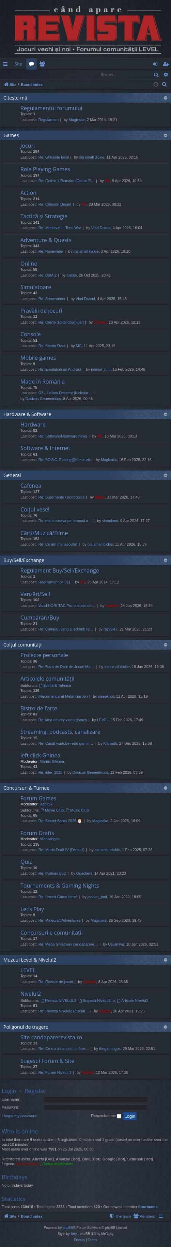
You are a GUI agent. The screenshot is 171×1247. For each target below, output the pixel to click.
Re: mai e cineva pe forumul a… (65, 521)
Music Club (77, 810)
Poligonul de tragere (25, 1027)
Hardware (33, 425)
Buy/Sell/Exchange (23, 560)
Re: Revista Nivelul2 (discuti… (63, 1011)
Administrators (28, 1164)
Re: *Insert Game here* (57, 897)
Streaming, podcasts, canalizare (60, 732)
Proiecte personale (44, 655)
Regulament (48, 120)
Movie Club (52, 810)
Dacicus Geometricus (43, 399)
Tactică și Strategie (43, 216)
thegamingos (110, 1049)
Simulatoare (35, 287)
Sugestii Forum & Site (47, 1061)
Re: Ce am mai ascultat (57, 545)
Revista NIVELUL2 (58, 1001)
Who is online (20, 1131)
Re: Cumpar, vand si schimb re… (65, 629)
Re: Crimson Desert (55, 205)
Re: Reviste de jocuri (55, 982)
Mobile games (38, 358)
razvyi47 (111, 629)
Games (11, 135)
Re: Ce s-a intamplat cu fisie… (63, 1049)
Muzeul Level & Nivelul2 (29, 960)
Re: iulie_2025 (50, 773)
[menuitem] (89, 64)
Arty (74, 1234)
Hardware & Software (27, 414)
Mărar (100, 497)
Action (28, 193)
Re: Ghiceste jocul (53, 157)
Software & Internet (45, 448)
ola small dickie (92, 157)
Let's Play (32, 909)
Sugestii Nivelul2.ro (96, 1001)
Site (18, 64)
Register (34, 74)
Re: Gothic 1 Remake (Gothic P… (66, 181)
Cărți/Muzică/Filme (44, 533)
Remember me (106, 1116)
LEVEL (103, 720)
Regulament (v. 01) (54, 582)
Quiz (26, 862)
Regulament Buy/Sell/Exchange (59, 571)
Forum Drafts (37, 833)
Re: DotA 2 (47, 275)
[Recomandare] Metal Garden (63, 697)
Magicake (77, 120)
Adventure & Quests (46, 240)
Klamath (110, 744)
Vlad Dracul (101, 228)
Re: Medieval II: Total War (59, 228)
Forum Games (38, 798)
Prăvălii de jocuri (41, 311)
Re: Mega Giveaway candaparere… (68, 944)
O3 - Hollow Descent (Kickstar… (65, 393)
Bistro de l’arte (38, 708)
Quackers (84, 874)
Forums (33, 65)
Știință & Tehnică (55, 686)
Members (43, 65)
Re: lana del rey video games (62, 720)
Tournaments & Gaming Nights (59, 886)
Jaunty (105, 1011)
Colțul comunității (23, 645)
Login (11, 74)
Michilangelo (50, 839)
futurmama (148, 1207)
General (12, 475)
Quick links (7, 65)
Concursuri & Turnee (26, 788)
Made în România (42, 382)
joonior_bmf (100, 370)
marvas (112, 606)
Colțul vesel (34, 510)
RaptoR (46, 804)
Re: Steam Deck (52, 346)
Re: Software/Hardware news (62, 436)
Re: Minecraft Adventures (59, 921)
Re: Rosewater (50, 252)
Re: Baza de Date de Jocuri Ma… (66, 667)
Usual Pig (116, 944)
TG (107, 181)
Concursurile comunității (51, 933)
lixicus (72, 275)
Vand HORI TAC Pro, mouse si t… (66, 606)
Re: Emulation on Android (59, 370)
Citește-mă (15, 98)
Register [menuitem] (167, 65)
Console (30, 334)
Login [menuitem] (156, 65)
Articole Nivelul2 (132, 1001)
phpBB (68, 1228)
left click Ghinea (40, 755)
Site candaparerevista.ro (51, 1037)
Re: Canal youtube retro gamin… (65, 744)
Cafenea (30, 486)
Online (28, 264)
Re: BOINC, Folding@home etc (64, 460)
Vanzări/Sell (35, 594)
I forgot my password (19, 1116)
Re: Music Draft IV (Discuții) (61, 850)
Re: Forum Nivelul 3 (55, 1073)
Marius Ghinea (52, 762)
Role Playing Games (45, 169)
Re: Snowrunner (52, 299)
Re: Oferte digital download (61, 323)
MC (79, 346)
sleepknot (110, 521)
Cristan (100, 323)
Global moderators (57, 1164)
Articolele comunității (47, 679)
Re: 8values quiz (52, 874)
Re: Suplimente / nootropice (61, 497)
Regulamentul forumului (51, 108)
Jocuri (27, 146)
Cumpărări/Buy (39, 618)
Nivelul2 (30, 994)
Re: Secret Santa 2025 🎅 (60, 821)
